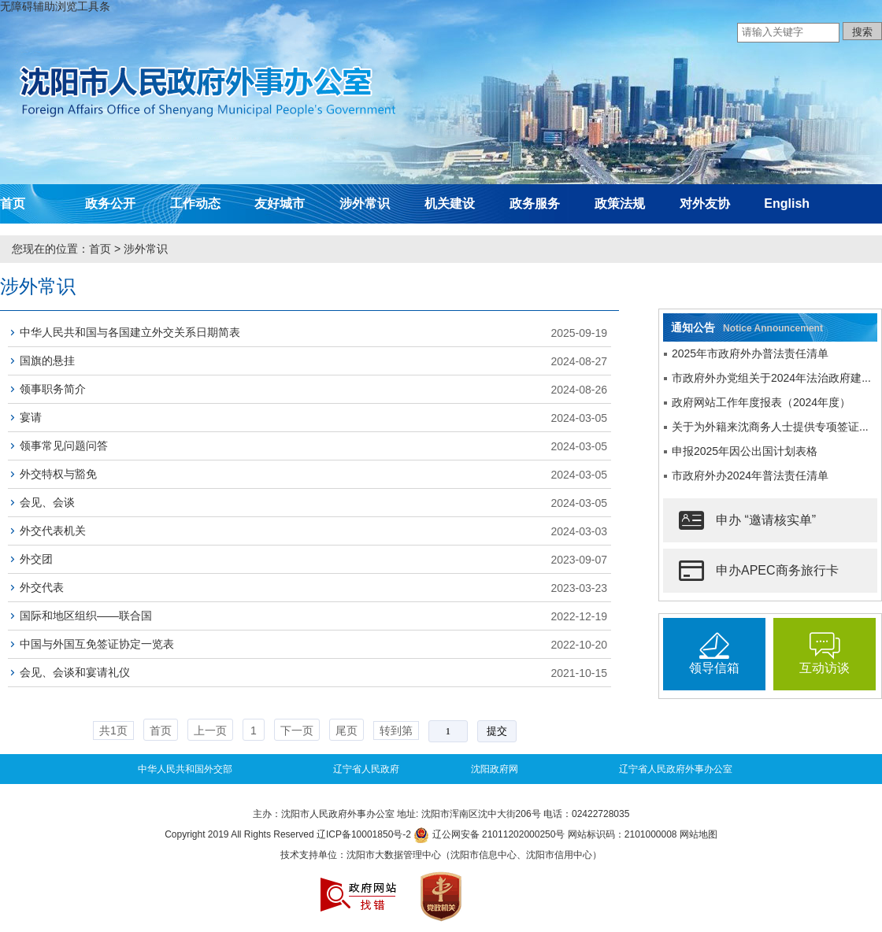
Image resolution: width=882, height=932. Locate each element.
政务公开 (110, 203)
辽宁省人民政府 (366, 769)
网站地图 (698, 834)
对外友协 (705, 203)
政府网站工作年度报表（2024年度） (761, 402)
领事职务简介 (53, 389)
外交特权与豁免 (58, 474)
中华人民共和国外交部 (185, 769)
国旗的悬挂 (47, 360)
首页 (12, 203)
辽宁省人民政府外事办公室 (675, 769)
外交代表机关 (53, 530)
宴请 (31, 417)
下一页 (296, 730)
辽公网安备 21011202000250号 (489, 834)
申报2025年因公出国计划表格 (744, 451)
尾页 (346, 730)
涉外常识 (364, 203)
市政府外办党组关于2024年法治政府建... (771, 378)
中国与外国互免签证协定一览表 (97, 644)
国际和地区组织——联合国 (86, 615)
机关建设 (449, 203)
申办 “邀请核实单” (747, 520)
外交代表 (42, 587)
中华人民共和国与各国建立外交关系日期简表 (130, 332)
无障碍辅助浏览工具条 (55, 6)
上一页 (210, 730)
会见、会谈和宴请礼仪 (75, 672)
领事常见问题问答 (64, 445)
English (787, 203)
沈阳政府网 (494, 769)
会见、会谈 (47, 502)
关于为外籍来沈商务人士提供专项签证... (770, 426)
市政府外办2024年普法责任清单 (750, 475)
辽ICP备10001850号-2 (364, 834)
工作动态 (195, 203)
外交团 (36, 559)
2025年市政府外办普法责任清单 (750, 353)
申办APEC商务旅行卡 (759, 571)
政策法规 (620, 203)
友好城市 (279, 203)
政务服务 (535, 203)
